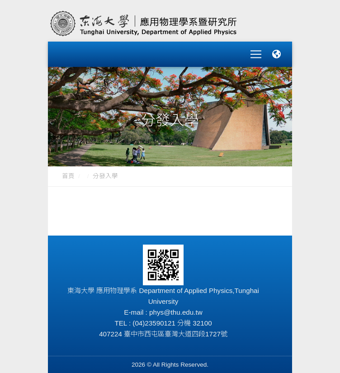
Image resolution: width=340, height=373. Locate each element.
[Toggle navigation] (256, 51)
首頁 (68, 170)
